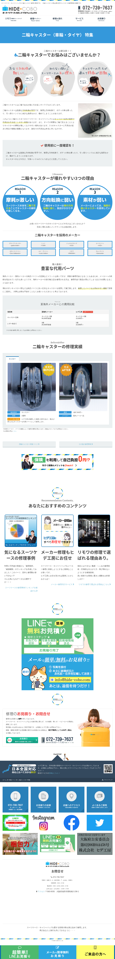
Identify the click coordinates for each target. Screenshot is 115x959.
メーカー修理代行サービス (62, 584)
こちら (14, 431)
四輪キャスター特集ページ (29, 444)
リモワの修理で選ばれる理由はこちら (95, 584)
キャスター (12, 359)
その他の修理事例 (86, 444)
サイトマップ (107, 780)
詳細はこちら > (54, 773)
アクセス (41, 891)
